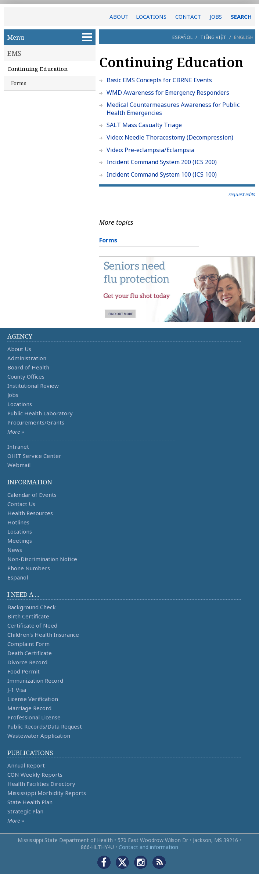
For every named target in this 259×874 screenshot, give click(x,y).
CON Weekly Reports (34, 774)
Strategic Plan (25, 811)
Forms (18, 83)
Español (182, 37)
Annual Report (26, 765)
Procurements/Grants (35, 422)
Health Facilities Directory (41, 783)
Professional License (34, 717)
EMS (14, 53)
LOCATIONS (151, 16)
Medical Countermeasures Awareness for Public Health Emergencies (173, 109)
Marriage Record (29, 708)
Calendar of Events (32, 494)
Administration (26, 358)
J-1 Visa (16, 689)
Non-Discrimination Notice (42, 559)
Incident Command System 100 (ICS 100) (162, 174)
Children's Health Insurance (43, 634)
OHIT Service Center (34, 455)
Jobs (12, 394)
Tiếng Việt (213, 37)
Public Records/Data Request (44, 726)
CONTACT (188, 16)
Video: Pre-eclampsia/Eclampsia (150, 150)
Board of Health (28, 367)
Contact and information (148, 847)
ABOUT (119, 16)
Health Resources (30, 513)
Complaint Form (28, 643)
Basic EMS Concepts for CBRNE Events (159, 80)
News (14, 549)
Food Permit (23, 671)
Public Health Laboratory (40, 413)
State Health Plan (30, 802)
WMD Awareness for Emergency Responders (168, 93)
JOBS (216, 16)
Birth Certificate (28, 616)
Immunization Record (35, 680)
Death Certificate (29, 653)
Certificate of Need (32, 625)
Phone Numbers (28, 568)
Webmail (18, 465)
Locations (19, 404)
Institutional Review (33, 385)
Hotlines (18, 522)
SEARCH (241, 16)
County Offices (25, 376)
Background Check (31, 607)
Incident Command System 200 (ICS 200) (162, 162)
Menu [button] (49, 37)
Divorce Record (27, 662)
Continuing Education (37, 68)
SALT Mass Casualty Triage (144, 125)
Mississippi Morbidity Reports (46, 793)
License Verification (32, 699)
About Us (19, 349)
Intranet (18, 446)
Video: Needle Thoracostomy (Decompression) (170, 137)
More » (15, 431)
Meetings (19, 540)
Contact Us (21, 504)
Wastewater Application (38, 735)
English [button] (243, 37)
